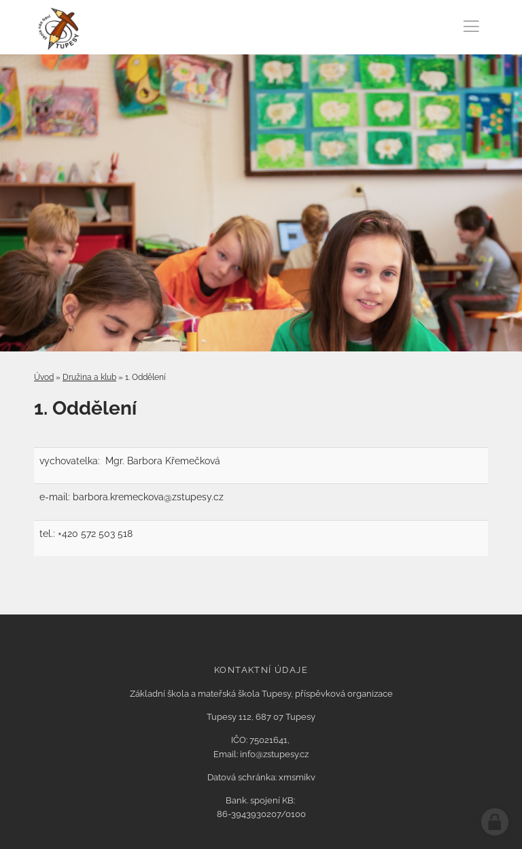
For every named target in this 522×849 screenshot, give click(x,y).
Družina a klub (89, 377)
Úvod (44, 377)
